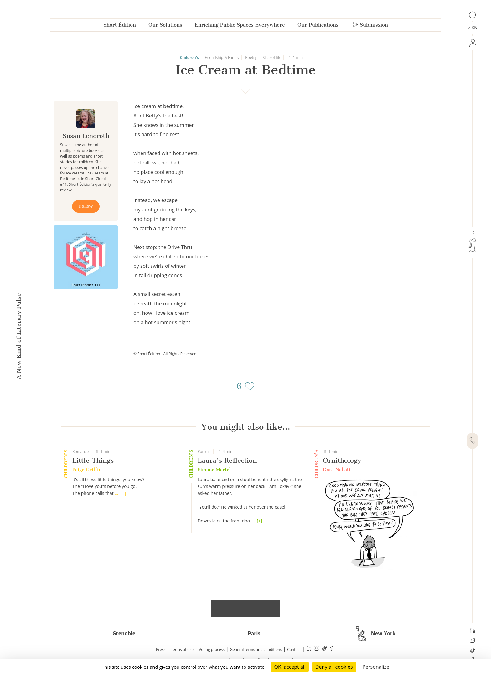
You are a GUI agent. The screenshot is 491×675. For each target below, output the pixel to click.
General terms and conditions (256, 649)
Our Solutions (165, 26)
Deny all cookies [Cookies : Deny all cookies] (334, 666)
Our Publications (318, 26)
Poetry (250, 57)
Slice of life (272, 57)
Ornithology (342, 460)
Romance (80, 451)
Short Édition (119, 26)
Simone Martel (214, 469)
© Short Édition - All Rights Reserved (164, 353)
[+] (123, 493)
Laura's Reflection (227, 460)
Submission (369, 26)
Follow (86, 206)
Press (160, 649)
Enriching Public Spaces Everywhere (240, 26)
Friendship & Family (222, 57)
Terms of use (182, 649)
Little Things (93, 460)
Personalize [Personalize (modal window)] (375, 666)
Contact (294, 649)
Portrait (204, 451)
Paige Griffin (86, 469)
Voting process (212, 649)
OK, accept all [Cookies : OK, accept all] (290, 666)
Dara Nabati (336, 469)
